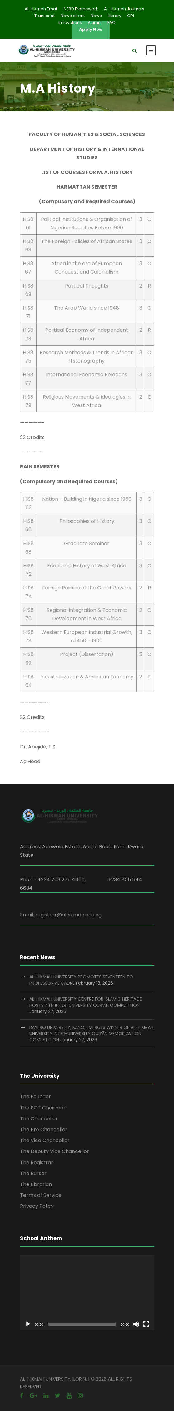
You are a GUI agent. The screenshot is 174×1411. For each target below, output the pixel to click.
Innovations (70, 23)
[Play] (28, 1324)
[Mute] (136, 1324)
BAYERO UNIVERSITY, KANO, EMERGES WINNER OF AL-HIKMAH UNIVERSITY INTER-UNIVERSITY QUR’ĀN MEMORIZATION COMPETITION (91, 1033)
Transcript (44, 16)
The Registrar (36, 1162)
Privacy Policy (37, 1206)
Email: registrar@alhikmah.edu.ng (61, 914)
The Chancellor (39, 1118)
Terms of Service (41, 1195)
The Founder (35, 1096)
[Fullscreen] (146, 1324)
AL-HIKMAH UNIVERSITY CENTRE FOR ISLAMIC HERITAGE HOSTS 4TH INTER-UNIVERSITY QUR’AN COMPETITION (85, 1002)
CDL (131, 16)
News (96, 16)
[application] (87, 1292)
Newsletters (73, 16)
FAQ (111, 23)
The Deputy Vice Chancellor (54, 1151)
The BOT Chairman (43, 1107)
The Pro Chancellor (43, 1129)
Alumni (95, 23)
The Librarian (36, 1184)
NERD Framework (81, 9)
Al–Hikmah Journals (124, 9)
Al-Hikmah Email (41, 9)
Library (114, 16)
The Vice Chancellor (45, 1140)
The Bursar (33, 1173)
